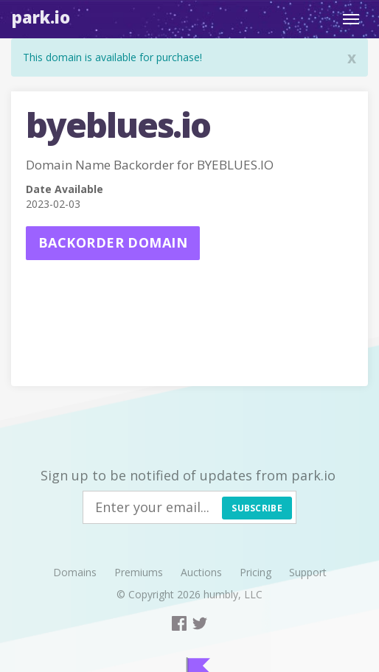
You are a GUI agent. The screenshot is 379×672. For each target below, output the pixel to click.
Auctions (201, 572)
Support (308, 572)
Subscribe (257, 508)
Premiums (138, 572)
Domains (75, 572)
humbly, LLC (233, 594)
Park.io (41, 17)
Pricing (255, 572)
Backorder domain (112, 242)
